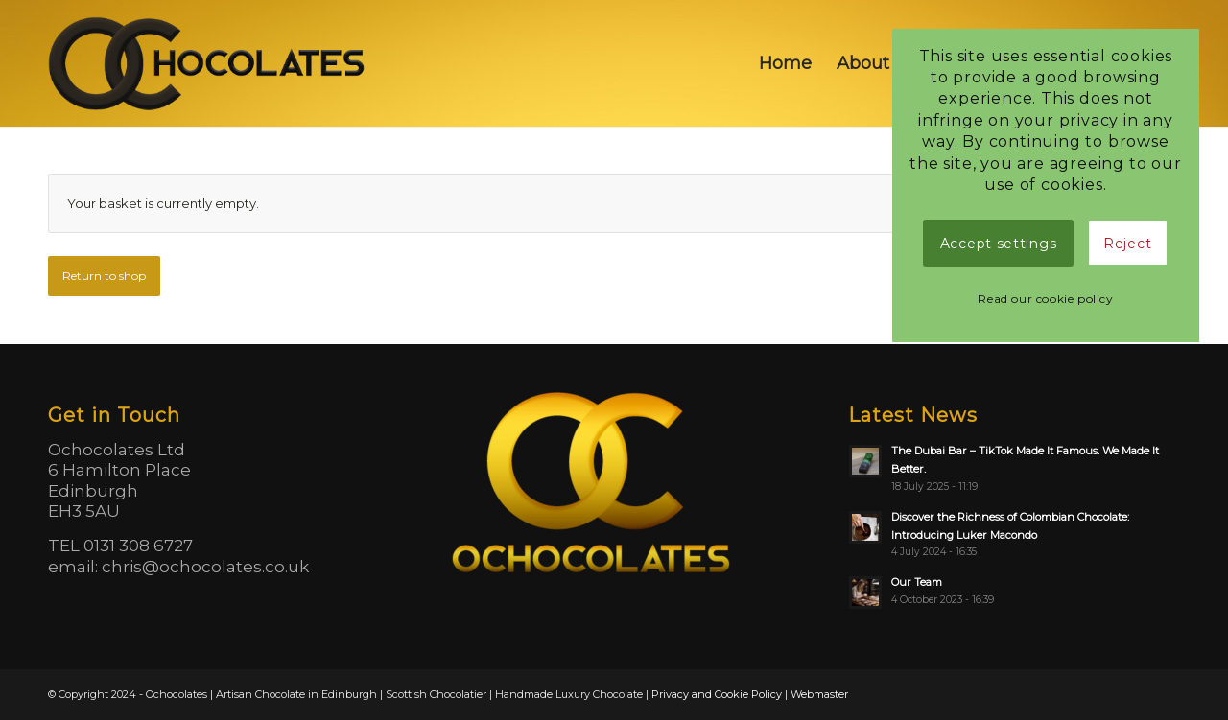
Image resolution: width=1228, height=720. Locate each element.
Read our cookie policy (1045, 298)
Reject (1127, 243)
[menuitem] (785, 63)
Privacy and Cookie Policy (716, 694)
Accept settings (998, 243)
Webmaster (819, 694)
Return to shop (104, 275)
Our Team (916, 582)
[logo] (208, 63)
